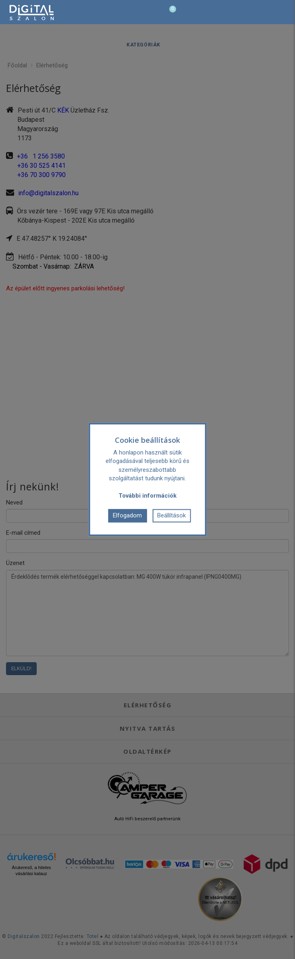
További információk (147, 495)
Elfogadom (127, 515)
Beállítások (171, 515)
